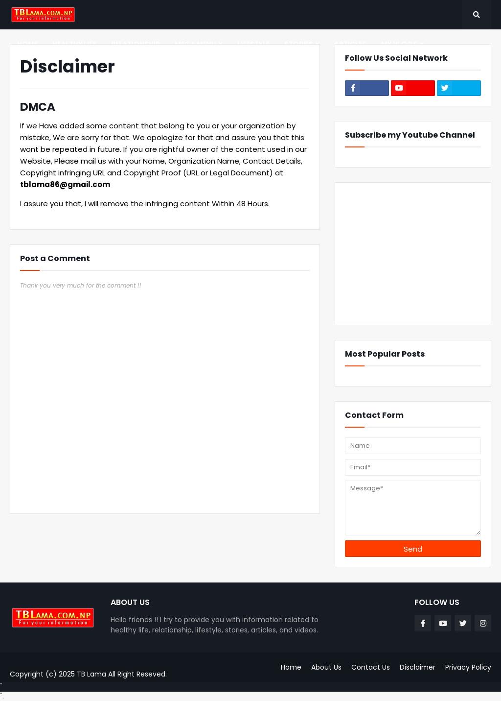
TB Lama (91, 674)
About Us (326, 667)
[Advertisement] (413, 254)
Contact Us (370, 667)
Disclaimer (417, 667)
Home (291, 667)
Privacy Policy (468, 667)
